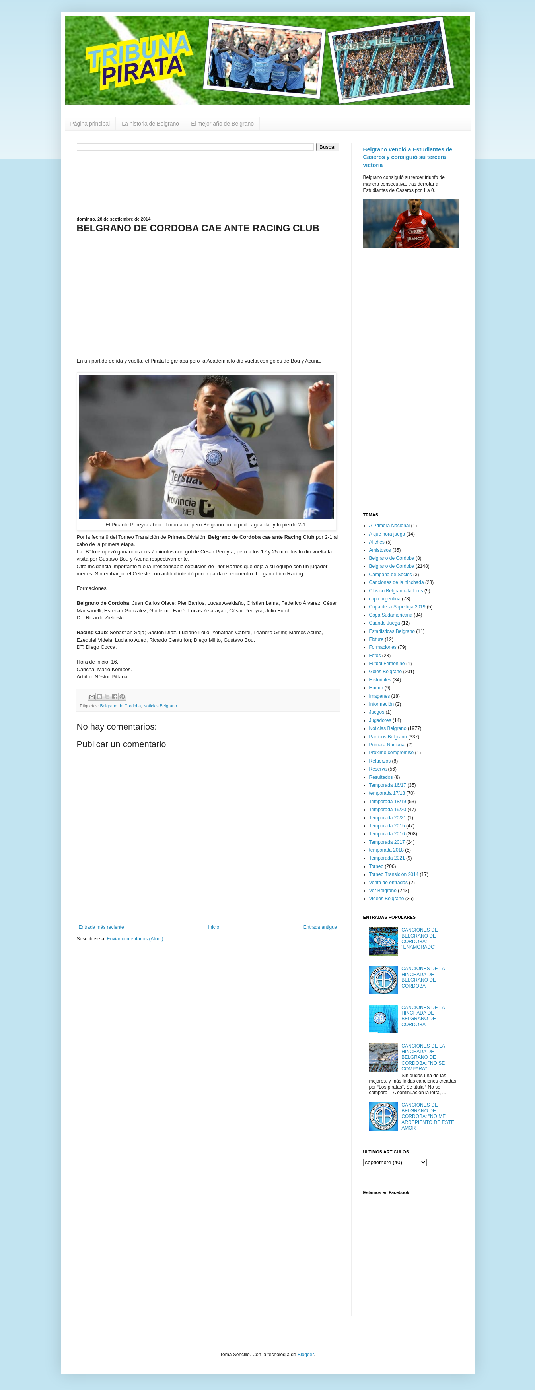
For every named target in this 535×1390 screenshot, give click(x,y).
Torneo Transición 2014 (394, 874)
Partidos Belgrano (388, 737)
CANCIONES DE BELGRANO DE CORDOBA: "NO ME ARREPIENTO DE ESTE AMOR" (427, 1116)
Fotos (375, 655)
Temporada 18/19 (387, 801)
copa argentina (385, 599)
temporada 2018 (386, 850)
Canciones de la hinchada (396, 582)
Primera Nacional (387, 744)
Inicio (213, 927)
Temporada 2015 (387, 826)
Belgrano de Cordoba (120, 705)
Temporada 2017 (387, 842)
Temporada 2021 (387, 858)
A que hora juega (387, 534)
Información (381, 704)
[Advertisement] (208, 183)
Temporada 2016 (387, 834)
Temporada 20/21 (387, 818)
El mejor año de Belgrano (222, 123)
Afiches (377, 542)
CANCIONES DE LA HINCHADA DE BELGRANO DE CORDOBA (423, 977)
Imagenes (379, 696)
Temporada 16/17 (387, 785)
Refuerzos (380, 761)
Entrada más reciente (101, 927)
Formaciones (383, 647)
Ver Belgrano (383, 890)
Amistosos (380, 550)
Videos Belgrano (386, 898)
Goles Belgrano (385, 671)
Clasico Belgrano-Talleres (396, 591)
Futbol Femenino (387, 663)
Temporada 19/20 (387, 809)
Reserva (378, 769)
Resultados (381, 777)
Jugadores (380, 720)
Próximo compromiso (391, 752)
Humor (376, 688)
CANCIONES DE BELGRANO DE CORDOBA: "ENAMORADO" (419, 938)
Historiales (380, 680)
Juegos (377, 712)
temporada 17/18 (387, 793)
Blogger (306, 1354)
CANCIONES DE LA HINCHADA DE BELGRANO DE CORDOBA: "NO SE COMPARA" (423, 1057)
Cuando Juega (384, 623)
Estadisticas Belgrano (392, 631)
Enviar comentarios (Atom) (135, 939)
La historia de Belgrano (150, 123)
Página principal (90, 123)
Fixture (376, 639)
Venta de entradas (388, 882)
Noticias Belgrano (160, 705)
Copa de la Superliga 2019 (397, 607)
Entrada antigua (320, 927)
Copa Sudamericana (390, 615)
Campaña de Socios (390, 574)
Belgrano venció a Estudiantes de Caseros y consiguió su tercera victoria (408, 157)
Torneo (376, 866)
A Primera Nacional (389, 525)
